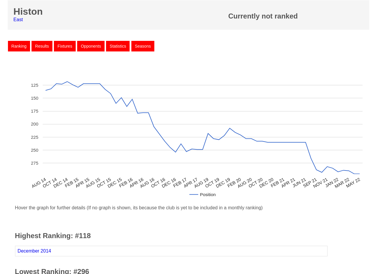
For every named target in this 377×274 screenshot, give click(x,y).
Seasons (143, 46)
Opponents (91, 46)
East (18, 19)
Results (42, 46)
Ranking (19, 46)
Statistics (118, 46)
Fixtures (64, 46)
